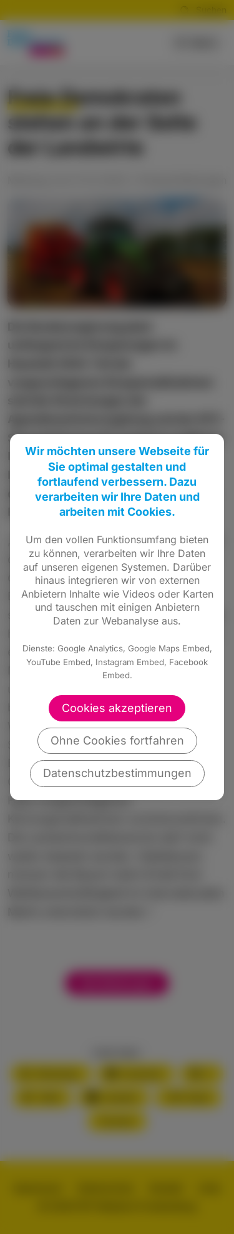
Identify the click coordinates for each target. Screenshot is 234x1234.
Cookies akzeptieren (117, 708)
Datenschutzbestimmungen (117, 773)
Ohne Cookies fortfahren (117, 740)
